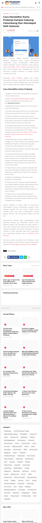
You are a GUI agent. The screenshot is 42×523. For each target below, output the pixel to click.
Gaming (20, 480)
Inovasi (34, 480)
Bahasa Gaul (15, 474)
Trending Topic (26, 496)
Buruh (23, 474)
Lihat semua (35, 265)
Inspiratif (17, 465)
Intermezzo (26, 465)
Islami (33, 446)
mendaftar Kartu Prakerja (17, 67)
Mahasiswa (7, 431)
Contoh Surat (25, 443)
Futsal (6, 480)
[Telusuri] (39, 2)
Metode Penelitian (10, 490)
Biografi (20, 462)
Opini (6, 437)
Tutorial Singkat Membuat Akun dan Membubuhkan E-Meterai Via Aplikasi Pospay (10, 414)
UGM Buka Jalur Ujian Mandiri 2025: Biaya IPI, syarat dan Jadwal (29, 373)
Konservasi (30, 483)
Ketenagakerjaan (9, 440)
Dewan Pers (8, 477)
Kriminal (7, 446)
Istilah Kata (7, 468)
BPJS (25, 449)
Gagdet (13, 480)
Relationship (29, 459)
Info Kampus (21, 440)
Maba (20, 486)
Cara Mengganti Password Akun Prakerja (23, 244)
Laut (15, 486)
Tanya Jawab (15, 496)
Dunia (17, 443)
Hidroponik (21, 456)
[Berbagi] (37, 31)
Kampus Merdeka (9, 483)
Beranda (5, 13)
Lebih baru (5, 308)
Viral (34, 496)
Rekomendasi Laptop (11, 434)
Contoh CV (33, 434)
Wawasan (7, 499)
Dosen (15, 452)
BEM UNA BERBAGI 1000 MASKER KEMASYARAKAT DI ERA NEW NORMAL (30, 353)
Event (34, 443)
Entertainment (32, 477)
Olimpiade (21, 490)
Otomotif (7, 493)
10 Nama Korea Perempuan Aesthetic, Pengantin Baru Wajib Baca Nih (29, 413)
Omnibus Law (31, 490)
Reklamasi (16, 471)
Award (6, 474)
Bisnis (26, 446)
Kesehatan (24, 437)
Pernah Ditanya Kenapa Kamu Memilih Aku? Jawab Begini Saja (11, 353)
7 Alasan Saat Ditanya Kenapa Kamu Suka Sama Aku (29, 392)
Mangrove (7, 471)
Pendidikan (23, 434)
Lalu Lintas (7, 486)
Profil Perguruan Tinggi (21, 431)
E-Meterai (23, 452)
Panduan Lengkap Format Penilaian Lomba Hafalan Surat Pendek (30, 330)
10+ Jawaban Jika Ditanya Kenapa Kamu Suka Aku (10, 373)
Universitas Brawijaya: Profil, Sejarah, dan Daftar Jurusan (10, 392)
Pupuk (34, 493)
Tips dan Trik (14, 437)
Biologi (27, 462)
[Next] (40, 7)
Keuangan (7, 449)
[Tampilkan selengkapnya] (28, 257)
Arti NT (33, 471)
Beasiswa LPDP (17, 446)
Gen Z (27, 480)
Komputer (21, 483)
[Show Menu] (2, 2)
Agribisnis (25, 471)
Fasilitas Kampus (9, 456)
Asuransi (12, 462)
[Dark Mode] (36, 2)
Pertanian (31, 440)
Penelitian (16, 493)
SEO (5, 462)
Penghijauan (26, 493)
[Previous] (37, 7)
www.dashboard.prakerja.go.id (20, 99)
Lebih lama (36, 308)
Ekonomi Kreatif (19, 477)
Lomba (27, 468)
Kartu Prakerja (14, 13)
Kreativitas (19, 459)
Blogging (7, 452)
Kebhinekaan (18, 468)
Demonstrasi (8, 443)
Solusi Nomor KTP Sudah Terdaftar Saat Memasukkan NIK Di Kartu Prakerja (21, 134)
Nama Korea (17, 449)
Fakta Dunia (8, 465)
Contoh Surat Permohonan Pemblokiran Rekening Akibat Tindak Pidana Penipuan (19, 7)
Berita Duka (33, 449)
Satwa (6, 496)
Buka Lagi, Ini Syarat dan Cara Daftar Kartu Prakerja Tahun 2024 (11, 281)
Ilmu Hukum (31, 456)
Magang (27, 486)
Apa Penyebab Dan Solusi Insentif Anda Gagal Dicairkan (28, 281)
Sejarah (32, 437)
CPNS (30, 474)
